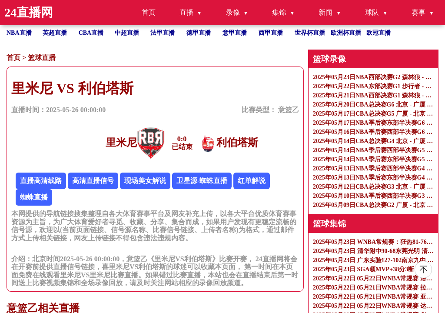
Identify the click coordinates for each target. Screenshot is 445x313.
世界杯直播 (310, 33)
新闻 (325, 12)
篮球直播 (42, 57)
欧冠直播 (378, 33)
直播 (186, 12)
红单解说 (252, 180)
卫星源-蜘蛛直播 (201, 180)
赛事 (418, 12)
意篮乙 (288, 109)
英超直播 (55, 33)
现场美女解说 (145, 180)
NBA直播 (19, 33)
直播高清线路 (41, 180)
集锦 (279, 12)
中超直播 (127, 33)
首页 (149, 12)
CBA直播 (91, 33)
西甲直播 (271, 33)
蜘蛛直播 (34, 197)
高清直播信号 (93, 180)
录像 (233, 12)
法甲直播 (162, 33)
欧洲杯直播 (346, 33)
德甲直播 (198, 33)
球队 (372, 12)
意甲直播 (234, 33)
